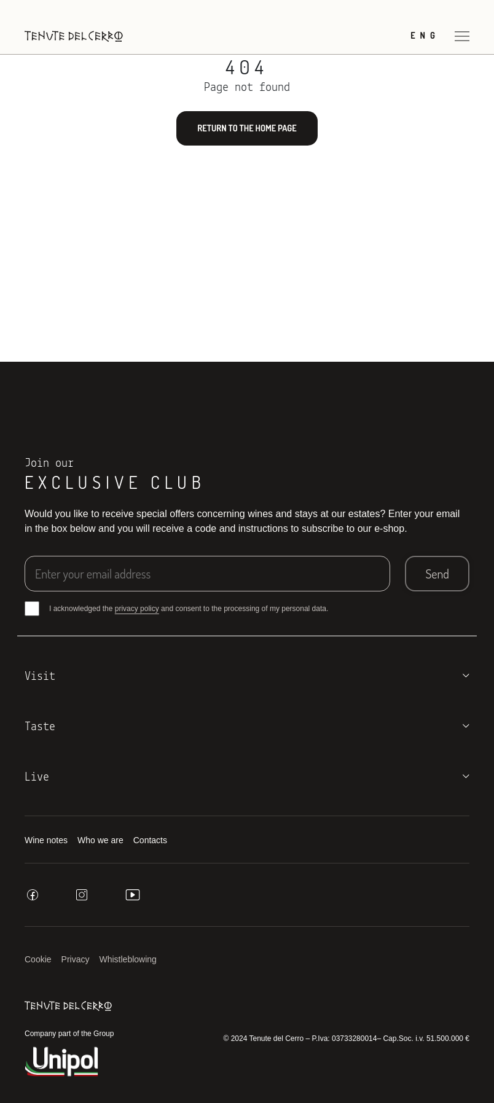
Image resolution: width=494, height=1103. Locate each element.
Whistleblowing (128, 959)
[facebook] (32, 894)
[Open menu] (462, 35)
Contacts (150, 840)
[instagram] (81, 894)
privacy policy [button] (137, 608)
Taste (40, 727)
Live (37, 777)
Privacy (75, 959)
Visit (40, 677)
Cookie (38, 959)
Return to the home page (246, 128)
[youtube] (133, 894)
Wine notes (46, 840)
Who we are (100, 840)
